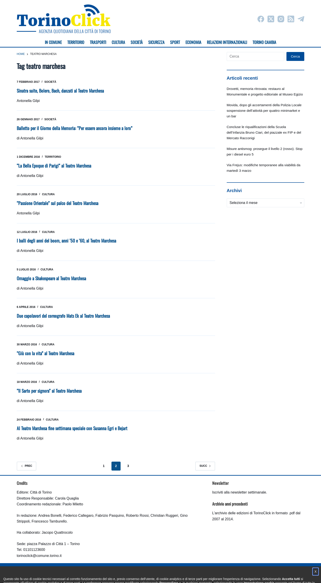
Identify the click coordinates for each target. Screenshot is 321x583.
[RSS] (291, 19)
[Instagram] (281, 19)
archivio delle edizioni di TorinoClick (243, 513)
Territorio (53, 156)
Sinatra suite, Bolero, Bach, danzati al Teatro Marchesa (60, 90)
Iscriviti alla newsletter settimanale (239, 492)
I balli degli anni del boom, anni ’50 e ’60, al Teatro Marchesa (66, 240)
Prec (26, 465)
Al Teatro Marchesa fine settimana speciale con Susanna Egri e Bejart (72, 428)
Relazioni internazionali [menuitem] (227, 42)
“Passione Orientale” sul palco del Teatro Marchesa (57, 203)
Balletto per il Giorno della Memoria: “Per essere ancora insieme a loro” (74, 128)
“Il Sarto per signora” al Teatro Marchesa (49, 390)
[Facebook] (260, 19)
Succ (205, 465)
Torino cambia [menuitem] (264, 42)
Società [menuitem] (137, 42)
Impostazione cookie (187, 575)
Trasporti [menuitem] (98, 42)
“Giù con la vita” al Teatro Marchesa (45, 353)
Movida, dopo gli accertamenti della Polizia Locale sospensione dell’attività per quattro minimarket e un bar (264, 110)
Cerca (295, 56)
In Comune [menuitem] (53, 42)
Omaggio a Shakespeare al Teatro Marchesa (51, 278)
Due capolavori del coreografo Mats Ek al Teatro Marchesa (63, 315)
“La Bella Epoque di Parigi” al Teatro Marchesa (54, 165)
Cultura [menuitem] (118, 42)
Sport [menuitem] (175, 42)
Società (50, 81)
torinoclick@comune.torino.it (39, 556)
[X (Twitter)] (271, 19)
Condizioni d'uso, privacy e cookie (144, 575)
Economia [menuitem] (193, 42)
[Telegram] (301, 19)
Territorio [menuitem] (75, 42)
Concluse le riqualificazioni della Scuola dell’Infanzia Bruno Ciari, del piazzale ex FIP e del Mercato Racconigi (264, 132)
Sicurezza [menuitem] (156, 42)
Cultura (48, 194)
